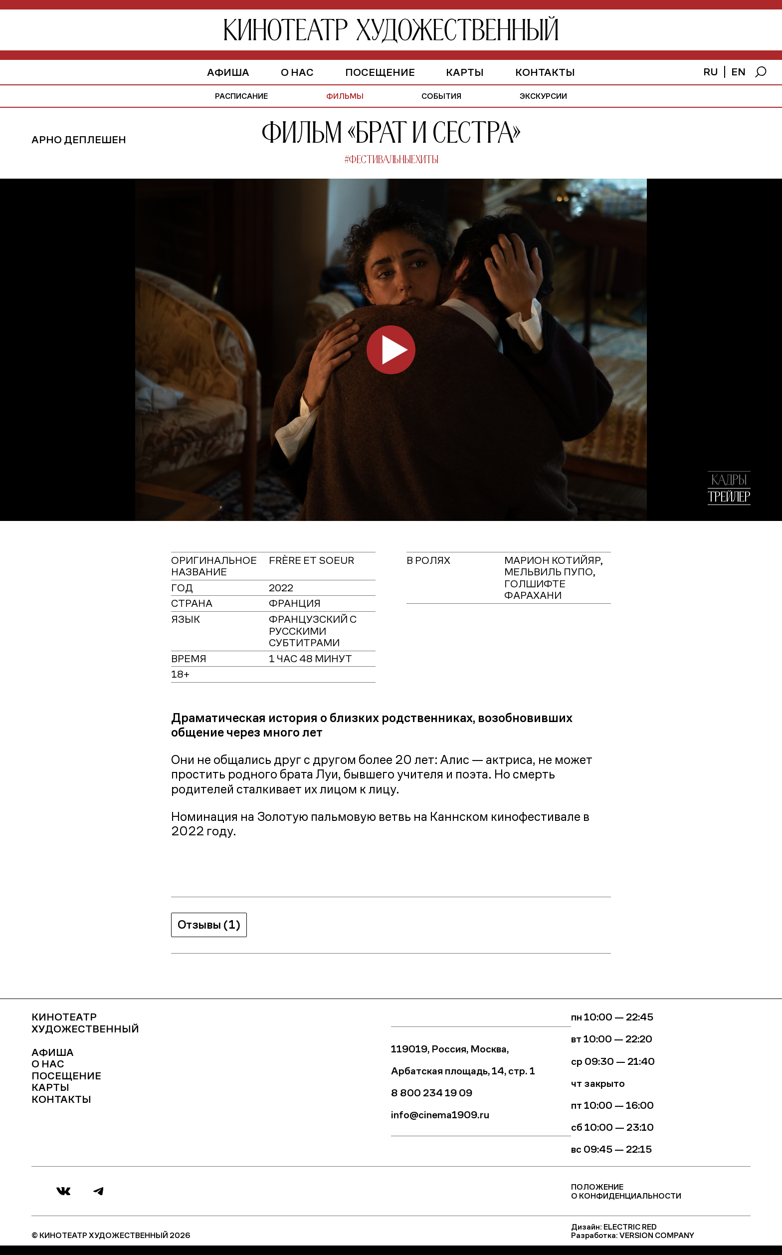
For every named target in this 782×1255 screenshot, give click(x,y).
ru (710, 71)
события (441, 95)
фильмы (345, 95)
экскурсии (543, 95)
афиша (228, 71)
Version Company (656, 1235)
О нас (297, 71)
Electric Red (630, 1226)
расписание (241, 95)
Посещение (380, 71)
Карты (465, 71)
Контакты (545, 71)
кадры (729, 481)
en (738, 71)
